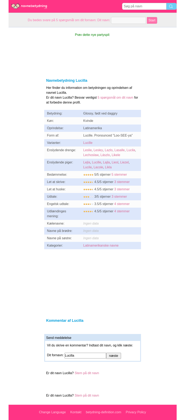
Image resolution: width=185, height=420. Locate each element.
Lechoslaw (91, 155)
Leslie (87, 150)
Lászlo (105, 155)
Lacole (98, 167)
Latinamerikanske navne (101, 245)
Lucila (131, 150)
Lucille (87, 142)
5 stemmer (119, 174)
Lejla (86, 162)
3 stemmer (122, 182)
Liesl (115, 162)
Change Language (52, 412)
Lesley (98, 150)
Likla (108, 167)
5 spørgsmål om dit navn (115, 97)
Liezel (124, 162)
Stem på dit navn (87, 373)
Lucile (87, 167)
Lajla (106, 162)
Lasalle (119, 150)
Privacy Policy (136, 412)
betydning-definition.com (103, 412)
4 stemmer (122, 204)
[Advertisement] (25, 88)
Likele (116, 155)
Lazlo (108, 150)
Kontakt (75, 412)
